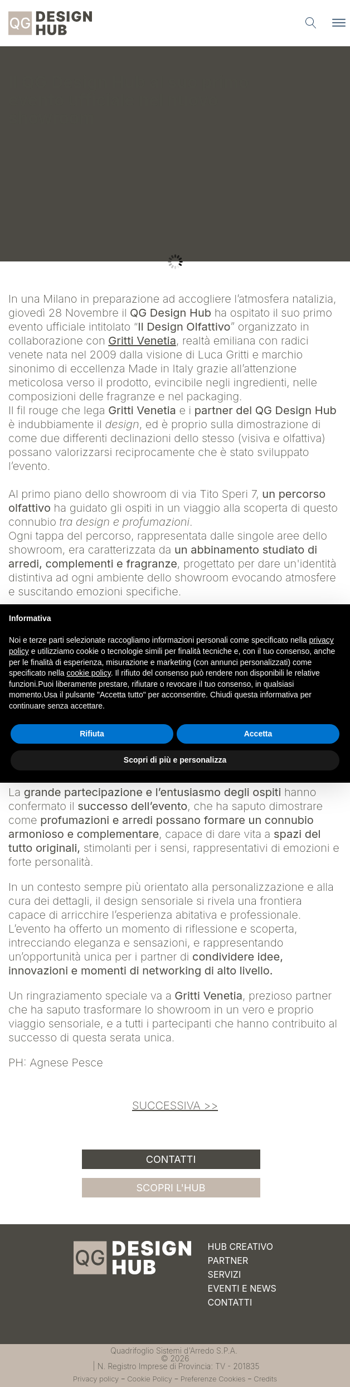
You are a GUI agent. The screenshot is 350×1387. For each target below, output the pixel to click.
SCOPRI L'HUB (171, 1188)
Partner (228, 1260)
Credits (265, 1378)
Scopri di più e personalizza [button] (175, 759)
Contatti (171, 1159)
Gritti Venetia (142, 340)
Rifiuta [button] (92, 733)
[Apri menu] (339, 23)
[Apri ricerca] (311, 23)
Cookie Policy (149, 1378)
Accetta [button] (258, 733)
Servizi (224, 1274)
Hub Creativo (240, 1246)
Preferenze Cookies (213, 1378)
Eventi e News (242, 1288)
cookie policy (89, 672)
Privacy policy (96, 1378)
